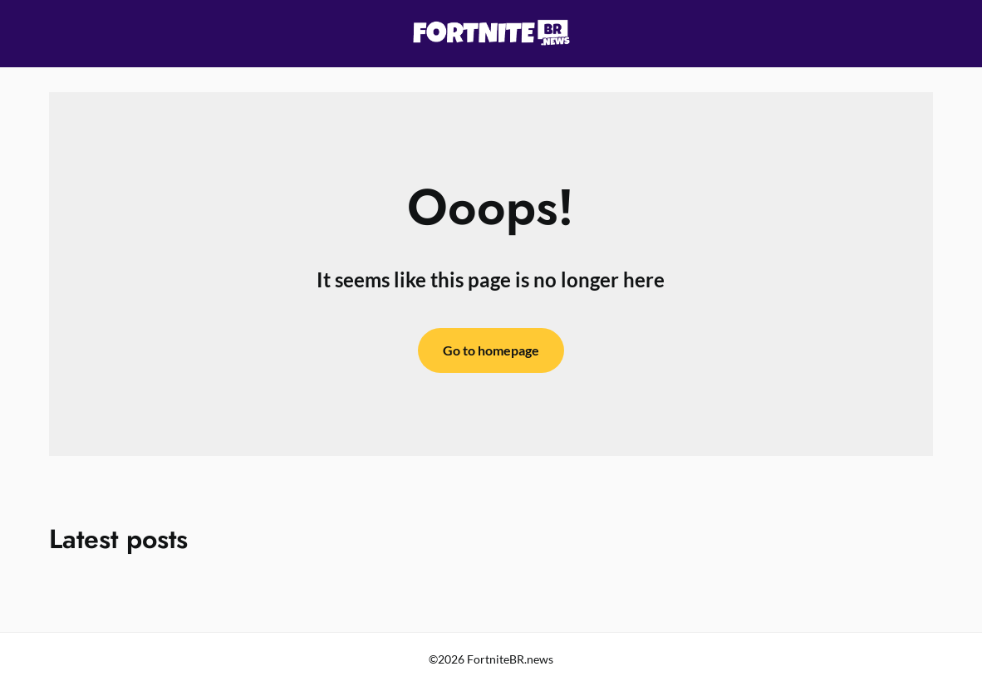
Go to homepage (491, 350)
